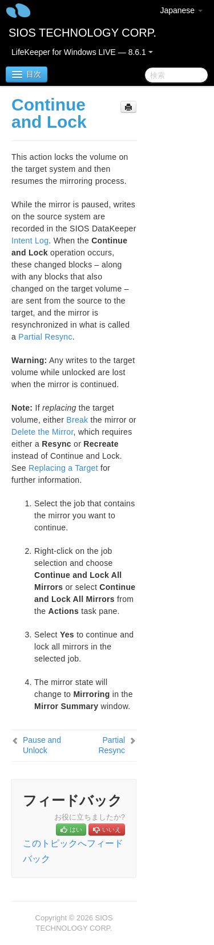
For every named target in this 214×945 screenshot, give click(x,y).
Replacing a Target (63, 467)
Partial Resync (45, 336)
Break (77, 419)
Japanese (181, 10)
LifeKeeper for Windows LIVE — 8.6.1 (82, 52)
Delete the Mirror (42, 431)
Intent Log (30, 240)
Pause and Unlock (42, 745)
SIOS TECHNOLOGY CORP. (82, 32)
